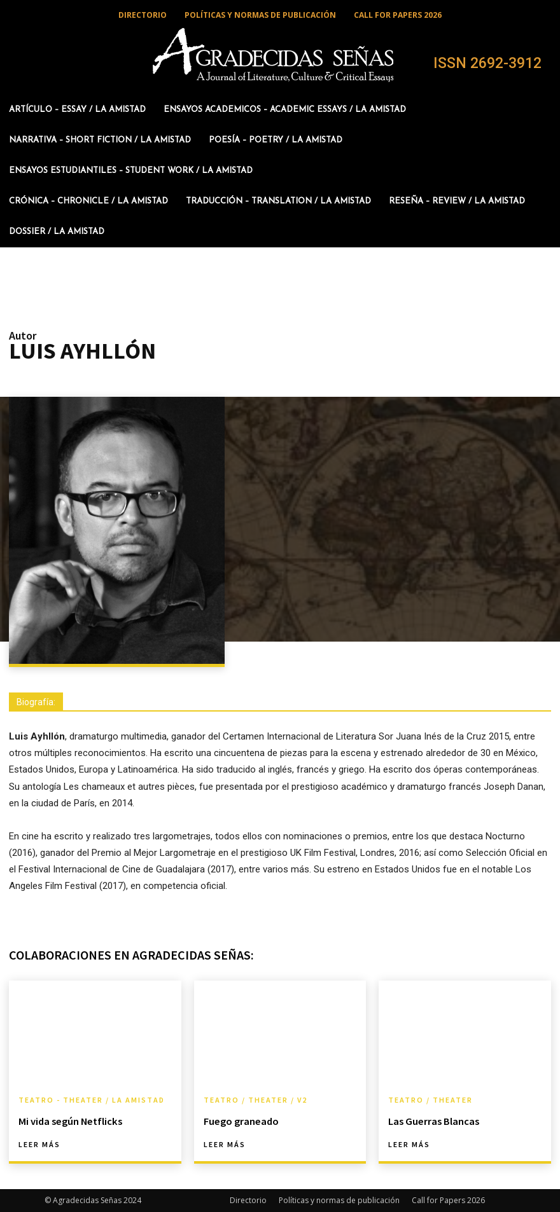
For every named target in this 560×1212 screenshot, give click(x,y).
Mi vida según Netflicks (68, 1121)
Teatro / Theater (430, 1100)
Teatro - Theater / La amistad (91, 1100)
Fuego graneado (240, 1121)
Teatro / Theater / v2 (255, 1100)
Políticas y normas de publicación (339, 1200)
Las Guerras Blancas (432, 1121)
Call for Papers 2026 (448, 1200)
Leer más (39, 1144)
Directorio (248, 1200)
